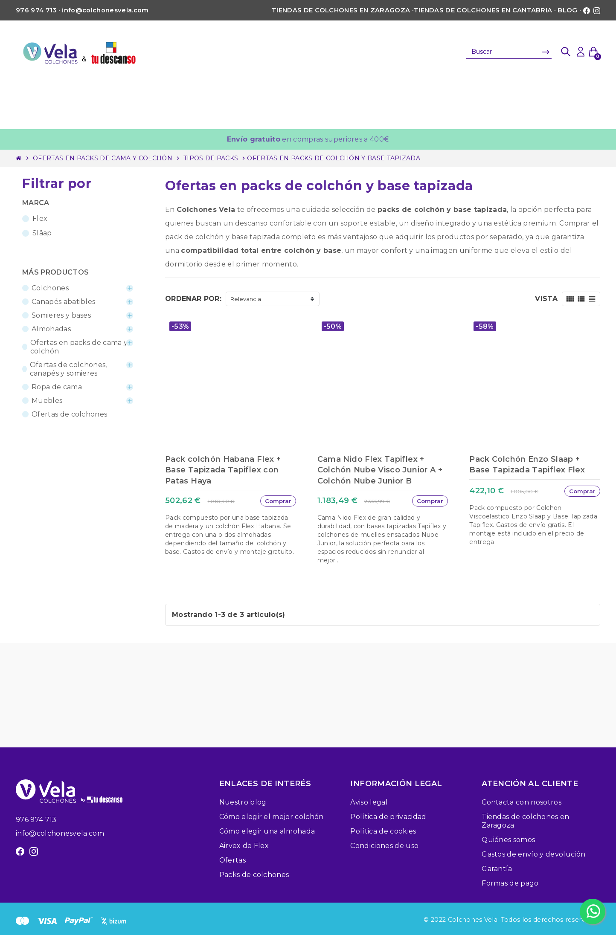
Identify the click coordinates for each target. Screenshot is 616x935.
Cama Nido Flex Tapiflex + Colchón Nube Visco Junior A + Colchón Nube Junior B (379, 469)
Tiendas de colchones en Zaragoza (341, 10)
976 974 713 (36, 820)
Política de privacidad (388, 817)
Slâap (42, 233)
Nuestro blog (243, 802)
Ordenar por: (193, 299)
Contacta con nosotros (521, 802)
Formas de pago (510, 883)
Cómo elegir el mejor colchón (271, 817)
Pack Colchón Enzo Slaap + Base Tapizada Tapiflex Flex (527, 464)
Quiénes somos (508, 840)
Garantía (497, 869)
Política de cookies (383, 831)
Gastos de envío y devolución (533, 854)
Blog (567, 10)
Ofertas (232, 860)
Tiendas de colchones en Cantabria (483, 10)
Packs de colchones (254, 875)
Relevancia (245, 298)
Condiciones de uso (384, 846)
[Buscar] (509, 51)
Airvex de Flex (244, 846)
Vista (546, 299)
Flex (39, 218)
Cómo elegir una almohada (267, 831)
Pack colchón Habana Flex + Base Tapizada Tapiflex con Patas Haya (223, 469)
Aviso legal (369, 802)
